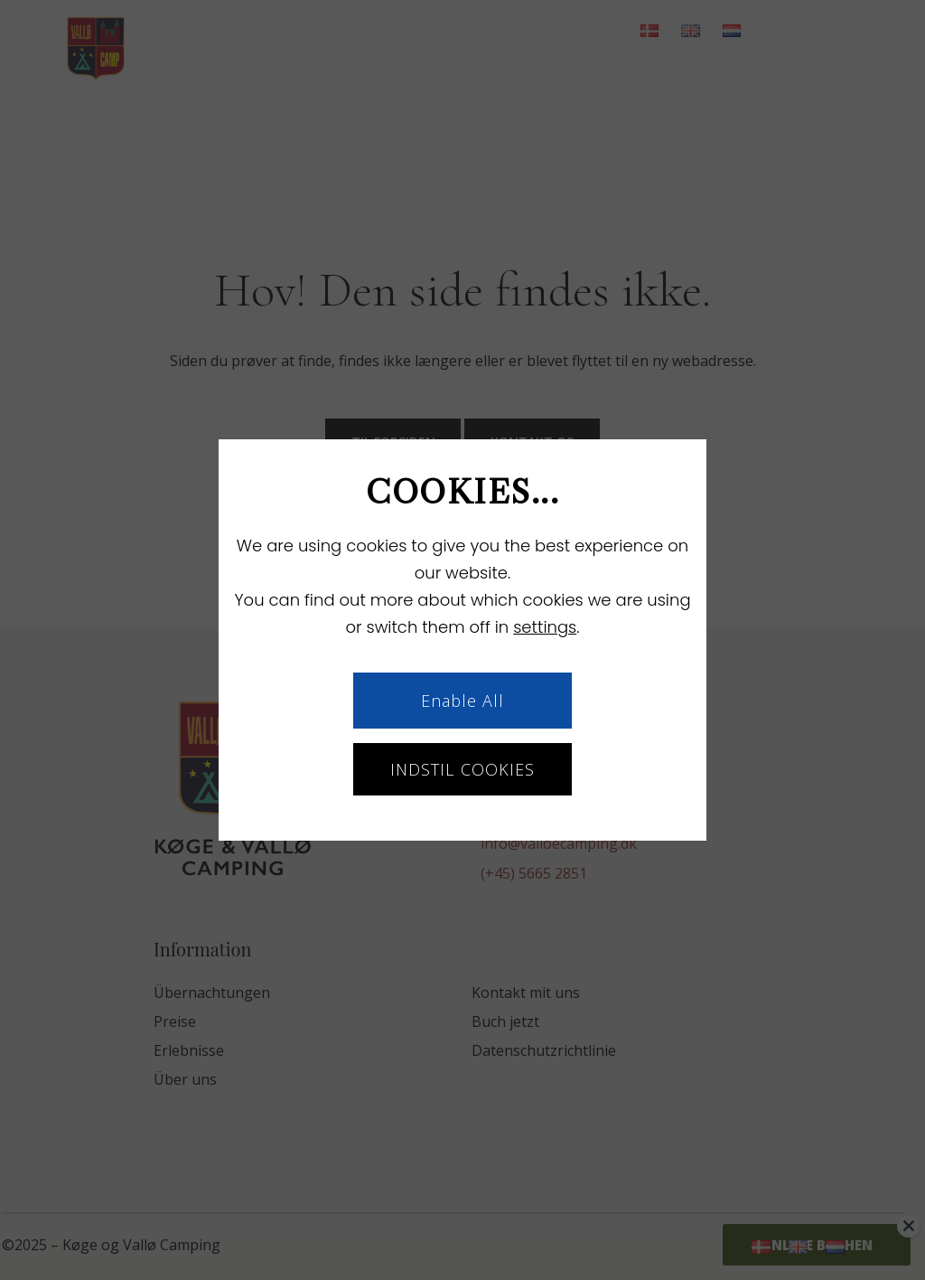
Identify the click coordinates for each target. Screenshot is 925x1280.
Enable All (463, 700)
